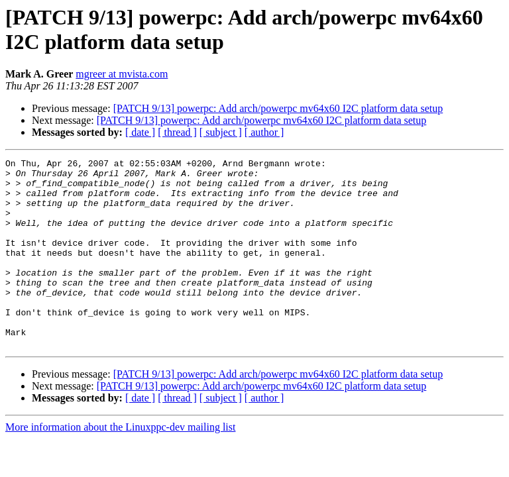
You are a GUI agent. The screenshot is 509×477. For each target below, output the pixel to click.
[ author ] (264, 132)
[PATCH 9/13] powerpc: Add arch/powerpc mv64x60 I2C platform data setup (278, 108)
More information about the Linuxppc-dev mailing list (120, 464)
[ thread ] (177, 132)
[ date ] (140, 132)
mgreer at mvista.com (122, 74)
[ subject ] (220, 132)
